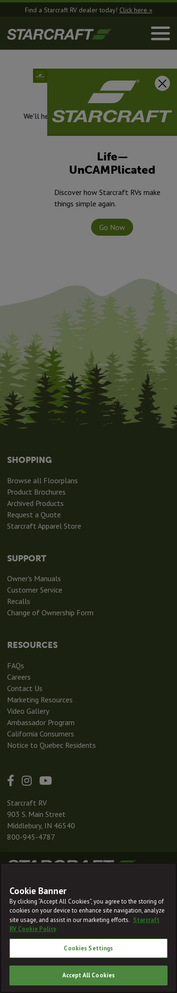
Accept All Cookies (88, 975)
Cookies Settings (88, 948)
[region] (88, 927)
